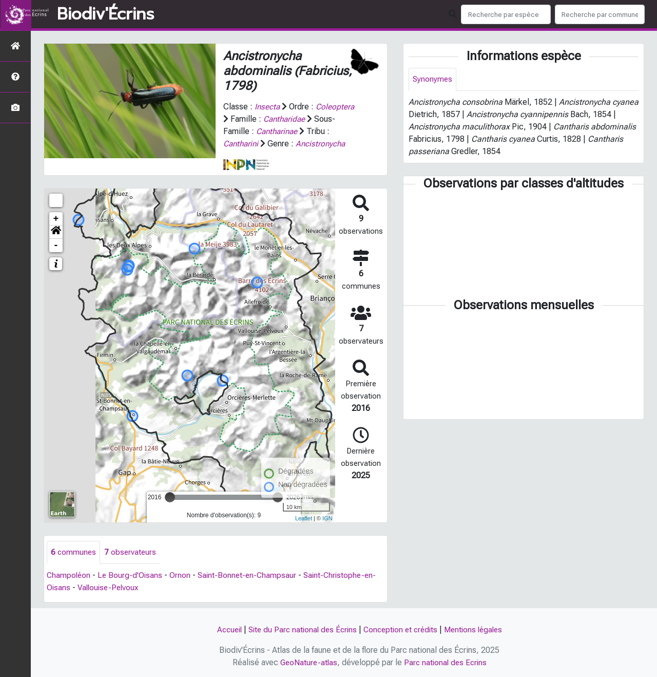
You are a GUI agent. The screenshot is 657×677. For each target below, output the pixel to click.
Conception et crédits (402, 629)
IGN (327, 518)
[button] (56, 232)
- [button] (56, 245)
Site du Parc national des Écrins (299, 629)
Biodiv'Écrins (105, 14)
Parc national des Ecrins (446, 662)
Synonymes (433, 79)
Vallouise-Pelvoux (110, 588)
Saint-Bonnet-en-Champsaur (250, 575)
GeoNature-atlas (307, 662)
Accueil (223, 629)
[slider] (170, 497)
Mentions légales (478, 629)
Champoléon (69, 575)
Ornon (182, 575)
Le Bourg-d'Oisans (132, 575)
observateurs (131, 552)
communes (74, 552)
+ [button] (56, 219)
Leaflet (303, 518)
